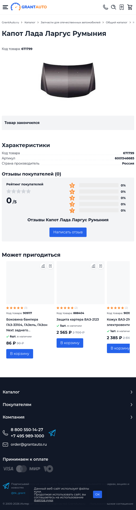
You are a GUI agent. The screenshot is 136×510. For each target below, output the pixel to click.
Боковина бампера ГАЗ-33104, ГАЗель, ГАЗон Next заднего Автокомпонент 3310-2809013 (26, 330)
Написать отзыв (68, 232)
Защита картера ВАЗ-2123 (78, 319)
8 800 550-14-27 (27, 429)
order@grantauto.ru (29, 444)
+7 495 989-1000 (27, 436)
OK (97, 494)
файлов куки (43, 500)
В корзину (19, 354)
